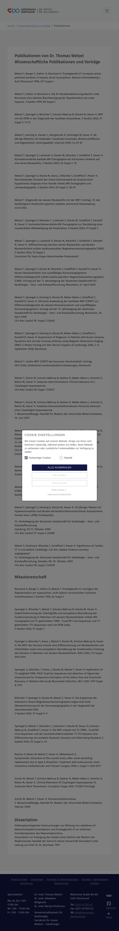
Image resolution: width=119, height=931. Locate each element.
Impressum (53, 494)
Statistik (66, 457)
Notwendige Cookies (38, 457)
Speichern (59, 483)
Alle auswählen (59, 467)
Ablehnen (59, 475)
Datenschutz (65, 494)
